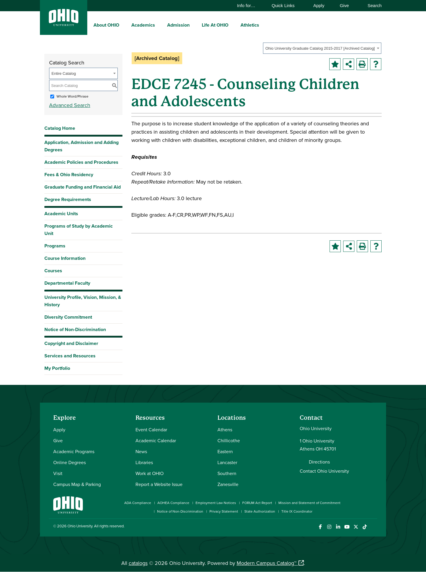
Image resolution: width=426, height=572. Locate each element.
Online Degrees (69, 462)
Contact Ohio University (324, 471)
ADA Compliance (137, 502)
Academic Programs (73, 451)
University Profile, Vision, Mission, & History (82, 301)
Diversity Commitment (68, 317)
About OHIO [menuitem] (106, 25)
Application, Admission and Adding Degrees (81, 146)
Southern (226, 473)
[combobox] (322, 48)
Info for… (249, 5)
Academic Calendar (155, 440)
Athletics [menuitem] (250, 25)
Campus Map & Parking (77, 484)
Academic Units (61, 213)
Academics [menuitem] (143, 25)
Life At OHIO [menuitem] (215, 25)
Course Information (64, 258)
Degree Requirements (67, 199)
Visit (57, 473)
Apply (319, 5)
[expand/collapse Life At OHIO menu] (233, 25)
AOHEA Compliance (173, 502)
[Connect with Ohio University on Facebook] (320, 527)
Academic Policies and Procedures (81, 162)
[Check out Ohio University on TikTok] (364, 527)
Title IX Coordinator (296, 511)
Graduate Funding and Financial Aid (82, 187)
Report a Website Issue (159, 484)
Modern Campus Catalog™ (266, 563)
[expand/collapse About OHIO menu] (123, 25)
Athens (224, 429)
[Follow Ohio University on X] (355, 527)
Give (344, 5)
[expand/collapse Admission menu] (194, 25)
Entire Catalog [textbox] (63, 73)
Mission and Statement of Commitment (309, 502)
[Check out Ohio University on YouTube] (347, 527)
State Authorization (259, 511)
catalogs (138, 563)
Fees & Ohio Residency (68, 174)
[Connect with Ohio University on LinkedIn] (338, 527)
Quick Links (286, 5)
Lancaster (227, 462)
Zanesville (227, 484)
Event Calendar (151, 429)
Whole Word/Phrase (72, 96)
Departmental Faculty (67, 283)
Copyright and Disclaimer (71, 343)
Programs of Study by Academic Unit (78, 230)
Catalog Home (59, 128)
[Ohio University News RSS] (373, 527)
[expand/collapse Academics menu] (159, 25)
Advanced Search (69, 105)
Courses (53, 270)
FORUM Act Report (257, 502)
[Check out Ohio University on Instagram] (329, 527)
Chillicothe (228, 440)
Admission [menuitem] (178, 25)
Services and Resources (70, 355)
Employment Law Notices (216, 502)
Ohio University (79, 526)
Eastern (225, 451)
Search (372, 5)
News (141, 451)
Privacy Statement (223, 511)
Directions (319, 461)
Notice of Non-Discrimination (75, 329)
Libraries (144, 462)
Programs (54, 245)
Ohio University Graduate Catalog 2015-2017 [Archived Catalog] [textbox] (320, 48)
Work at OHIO (149, 473)
